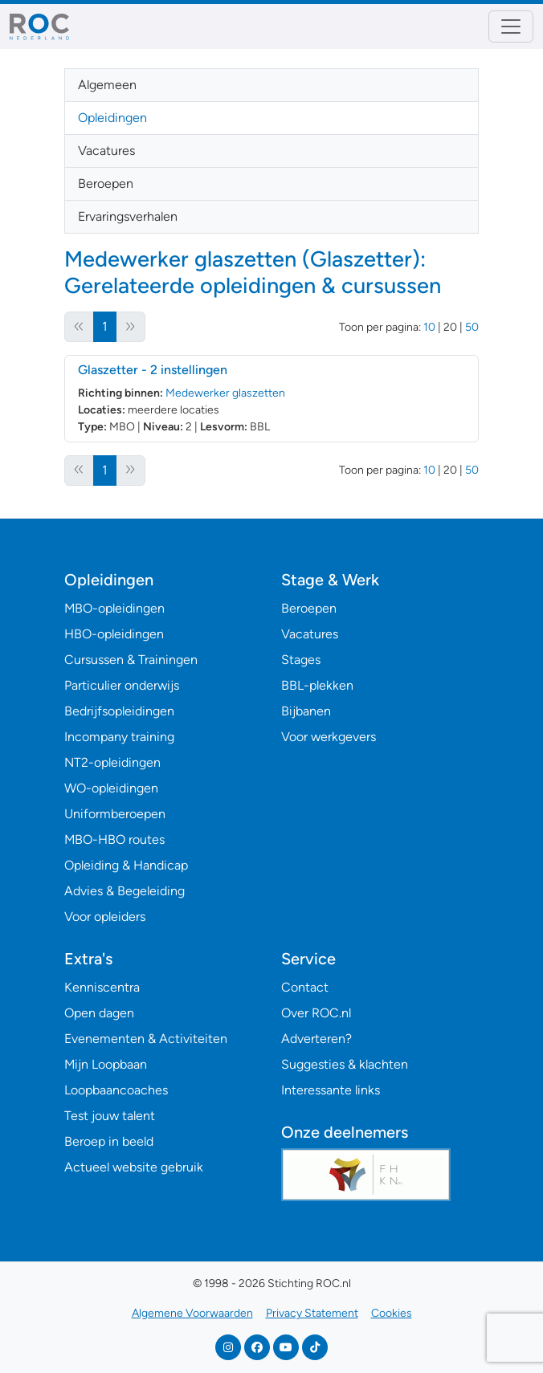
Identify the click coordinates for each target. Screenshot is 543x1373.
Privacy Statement (312, 1313)
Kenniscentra (102, 987)
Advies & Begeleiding (124, 890)
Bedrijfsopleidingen (119, 711)
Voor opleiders (104, 916)
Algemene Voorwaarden (192, 1313)
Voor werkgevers (328, 736)
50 (472, 327)
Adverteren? (316, 1038)
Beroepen (105, 183)
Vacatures (106, 150)
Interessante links (330, 1090)
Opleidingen (112, 117)
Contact (305, 987)
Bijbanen (306, 711)
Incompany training (119, 736)
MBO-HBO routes (114, 839)
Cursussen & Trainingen (131, 659)
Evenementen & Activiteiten (145, 1038)
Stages (300, 659)
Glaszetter (152, 369)
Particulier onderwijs (121, 685)
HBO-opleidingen (114, 634)
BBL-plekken (317, 685)
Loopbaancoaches (116, 1090)
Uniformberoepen (114, 813)
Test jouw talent (109, 1115)
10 (429, 327)
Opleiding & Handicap (126, 865)
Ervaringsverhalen (128, 216)
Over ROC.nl (316, 1013)
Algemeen (107, 84)
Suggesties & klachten (344, 1064)
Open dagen (99, 1013)
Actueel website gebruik (133, 1167)
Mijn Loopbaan (105, 1064)
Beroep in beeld (108, 1141)
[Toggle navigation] (510, 26)
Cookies (391, 1313)
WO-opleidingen (111, 788)
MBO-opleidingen (114, 608)
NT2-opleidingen (112, 762)
